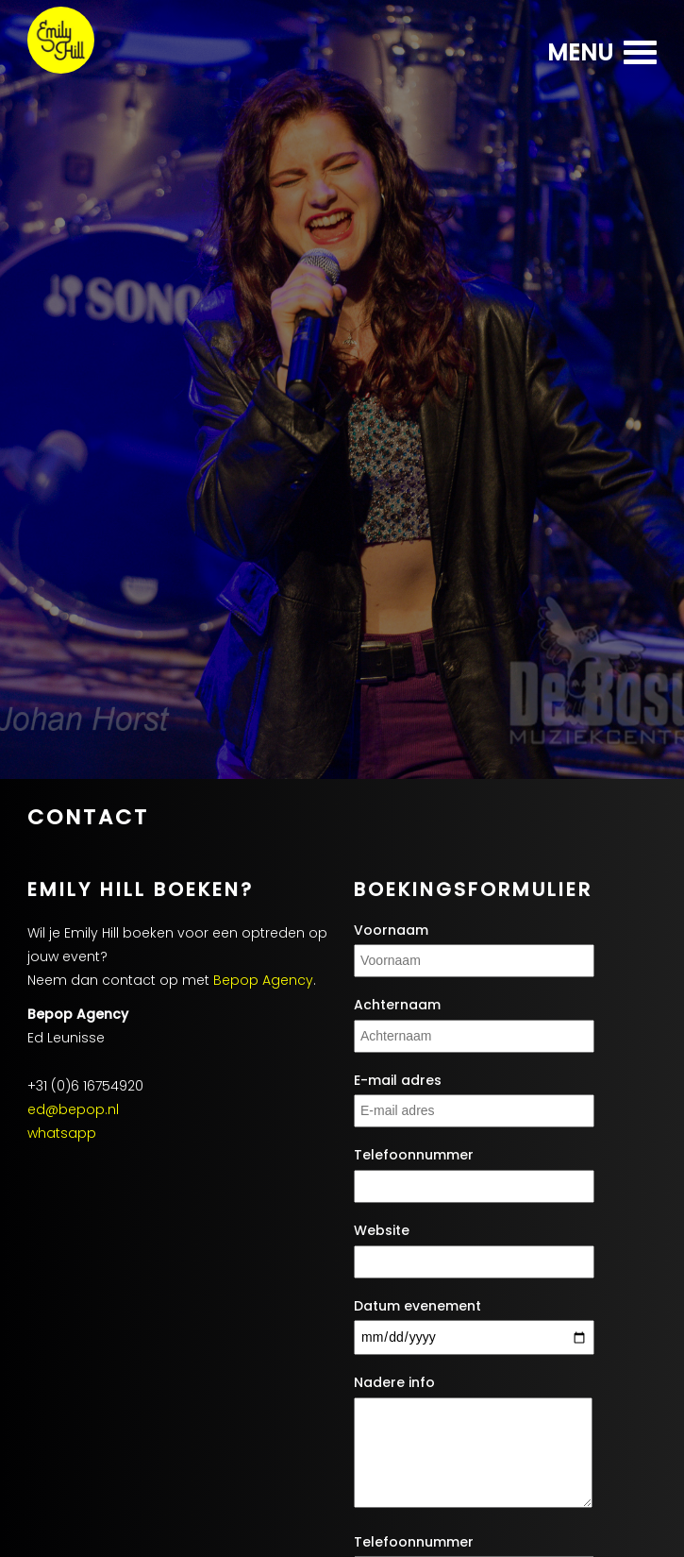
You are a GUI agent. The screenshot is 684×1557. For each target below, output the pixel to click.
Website (381, 1231)
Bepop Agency (263, 980)
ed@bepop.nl (73, 1109)
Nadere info (394, 1383)
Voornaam (391, 930)
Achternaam (397, 1005)
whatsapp (61, 1133)
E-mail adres (398, 1081)
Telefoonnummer (414, 1155)
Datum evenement (417, 1306)
